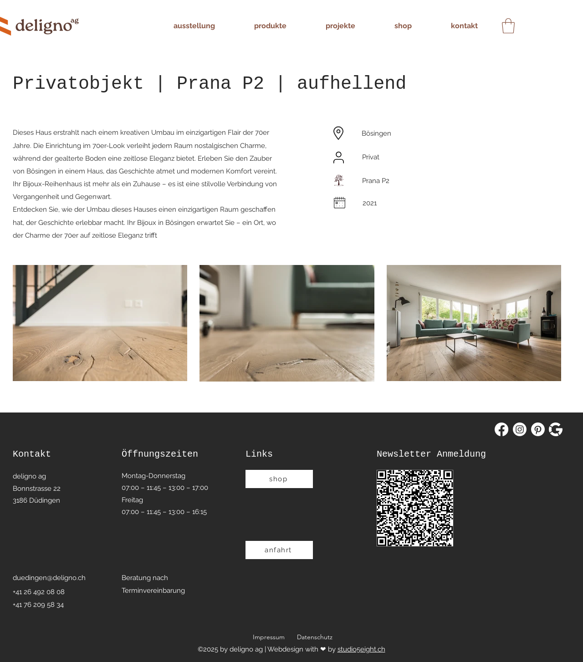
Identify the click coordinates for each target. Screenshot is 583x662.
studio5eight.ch (361, 649)
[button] (508, 25)
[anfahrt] (279, 550)
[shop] (279, 479)
